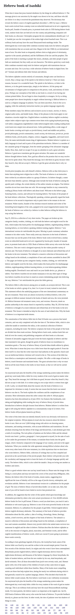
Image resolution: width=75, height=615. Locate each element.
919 (32, 610)
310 (38, 605)
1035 (60, 605)
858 (11, 610)
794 (6, 605)
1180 (63, 607)
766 (61, 613)
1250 (35, 607)
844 (17, 610)
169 (59, 610)
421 (17, 605)
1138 (11, 605)
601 (17, 613)
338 (66, 605)
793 (33, 605)
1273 (11, 613)
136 (46, 607)
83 (64, 610)
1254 (49, 605)
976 (6, 610)
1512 (51, 607)
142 (50, 613)
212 (44, 605)
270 (28, 605)
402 (11, 607)
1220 (17, 607)
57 (27, 613)
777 (54, 610)
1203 (29, 607)
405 (27, 610)
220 (49, 610)
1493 (23, 607)
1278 (32, 613)
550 (41, 607)
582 (23, 613)
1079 (66, 613)
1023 (38, 613)
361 (55, 605)
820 (6, 613)
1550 (43, 610)
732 (22, 610)
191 (23, 605)
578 (44, 613)
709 (6, 607)
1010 (57, 607)
